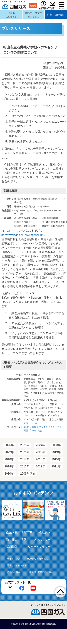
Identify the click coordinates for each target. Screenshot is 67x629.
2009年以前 (27, 473)
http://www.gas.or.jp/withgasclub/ (22, 234)
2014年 (9, 466)
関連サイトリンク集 (16, 565)
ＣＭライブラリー (39, 546)
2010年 (9, 473)
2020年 (40, 452)
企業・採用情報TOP (19, 532)
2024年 (40, 445)
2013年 (24, 466)
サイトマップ (13, 558)
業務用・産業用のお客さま (42, 572)
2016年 (40, 459)
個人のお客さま (14, 572)
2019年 (56, 452)
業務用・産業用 (33, 14)
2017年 (24, 459)
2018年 (9, 459)
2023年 (56, 445)
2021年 (24, 452)
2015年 (56, 459)
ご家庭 (11, 14)
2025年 (24, 445)
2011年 (56, 466)
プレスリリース (43, 539)
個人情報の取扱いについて (40, 558)
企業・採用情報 (55, 14)
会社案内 (45, 532)
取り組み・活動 (16, 539)
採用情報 (13, 546)
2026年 (9, 445)
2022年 (9, 452)
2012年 (40, 466)
